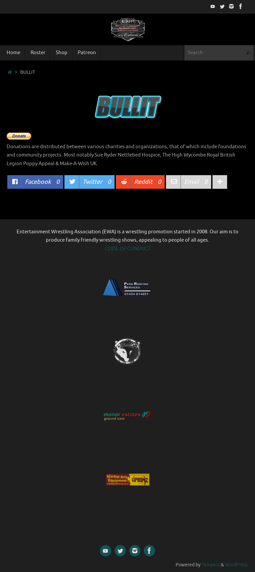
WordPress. (236, 565)
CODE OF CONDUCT (127, 249)
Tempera (211, 565)
